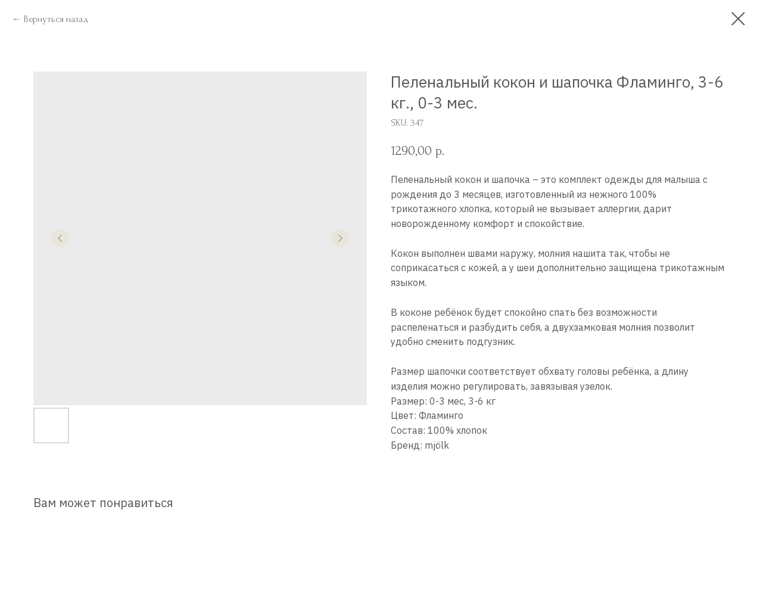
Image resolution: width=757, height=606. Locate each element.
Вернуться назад (56, 19)
